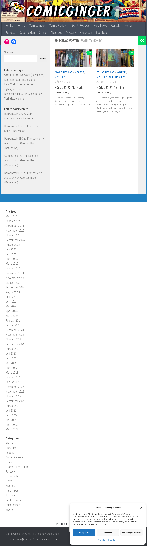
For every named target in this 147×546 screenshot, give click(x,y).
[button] (141, 507)
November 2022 (15, 391)
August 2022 (13, 406)
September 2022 (15, 401)
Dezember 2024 (15, 273)
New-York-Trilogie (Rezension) (21, 84)
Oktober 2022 (13, 396)
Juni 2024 (11, 301)
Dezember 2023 (15, 330)
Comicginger (11, 155)
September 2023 (15, 344)
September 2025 (15, 240)
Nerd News (100, 25)
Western (10, 509)
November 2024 (15, 278)
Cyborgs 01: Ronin (14, 89)
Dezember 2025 (15, 225)
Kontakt (115, 25)
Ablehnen (108, 532)
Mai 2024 (11, 306)
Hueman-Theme (53, 539)
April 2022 (12, 424)
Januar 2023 (13, 382)
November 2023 (15, 334)
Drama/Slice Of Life (17, 467)
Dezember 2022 (15, 387)
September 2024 (15, 287)
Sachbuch (102, 32)
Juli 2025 (11, 249)
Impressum (63, 524)
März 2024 (12, 315)
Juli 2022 (11, 410)
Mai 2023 (11, 363)
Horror (128, 25)
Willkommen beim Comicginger (25, 25)
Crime (43, 32)
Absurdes (56, 32)
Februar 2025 (13, 268)
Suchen (8, 52)
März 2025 (12, 263)
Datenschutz (102, 540)
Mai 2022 (11, 420)
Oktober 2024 (13, 282)
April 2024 (12, 311)
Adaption (11, 452)
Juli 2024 (11, 297)
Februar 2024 (13, 320)
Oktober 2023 (13, 339)
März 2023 (12, 372)
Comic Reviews (58, 25)
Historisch (86, 32)
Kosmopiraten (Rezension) (19, 79)
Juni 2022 (11, 415)
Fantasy (10, 32)
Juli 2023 (11, 353)
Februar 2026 (13, 221)
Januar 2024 (13, 325)
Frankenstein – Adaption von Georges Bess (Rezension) (24, 143)
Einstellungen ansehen (131, 532)
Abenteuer (11, 443)
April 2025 (12, 259)
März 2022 (12, 429)
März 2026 (12, 216)
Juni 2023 (11, 358)
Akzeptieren (84, 532)
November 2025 (15, 230)
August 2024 (13, 292)
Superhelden (27, 32)
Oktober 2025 (13, 235)
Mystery (71, 32)
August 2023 (13, 349)
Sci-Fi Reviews (80, 25)
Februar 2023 (13, 377)
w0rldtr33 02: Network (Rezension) (24, 75)
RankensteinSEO (13, 113)
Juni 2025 (11, 254)
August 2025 (13, 244)
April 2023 (12, 368)
